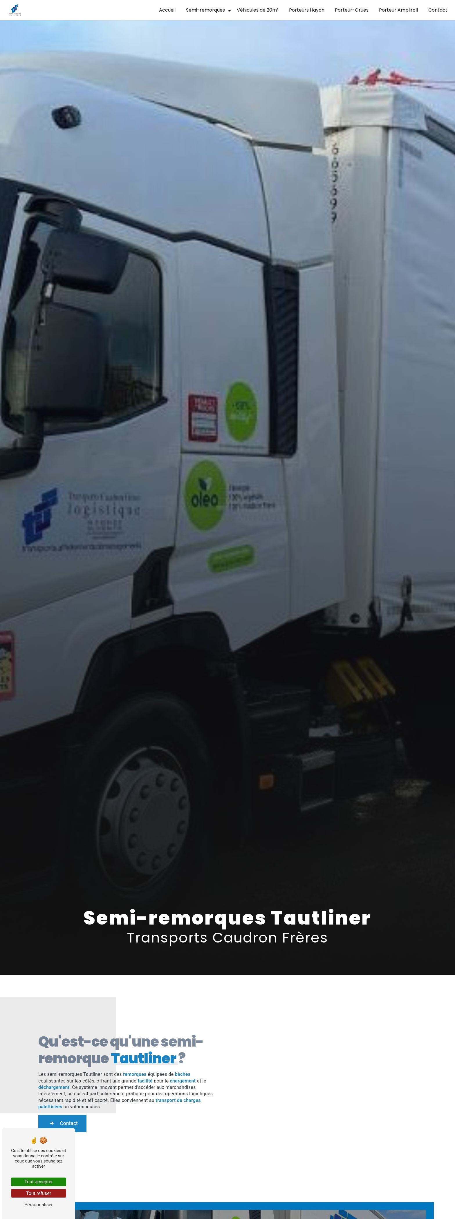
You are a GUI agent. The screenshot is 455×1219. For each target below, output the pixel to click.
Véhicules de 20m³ (255, 10)
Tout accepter (38, 1182)
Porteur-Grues (349, 10)
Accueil (165, 10)
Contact (435, 10)
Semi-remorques (203, 10)
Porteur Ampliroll (396, 10)
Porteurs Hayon (304, 10)
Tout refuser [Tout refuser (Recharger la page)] (38, 1193)
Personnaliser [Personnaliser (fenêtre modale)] (38, 1204)
